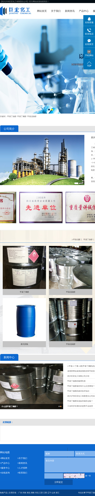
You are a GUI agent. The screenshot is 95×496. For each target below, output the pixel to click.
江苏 (41, 493)
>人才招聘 (22, 468)
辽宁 (49, 493)
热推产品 (3, 493)
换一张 (88, 476)
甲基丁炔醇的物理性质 (76, 381)
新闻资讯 (70, 11)
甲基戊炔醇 (31, 116)
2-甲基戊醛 (76, 239)
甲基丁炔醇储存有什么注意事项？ (81, 386)
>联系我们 (22, 473)
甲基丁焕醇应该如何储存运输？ (80, 401)
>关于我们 (22, 458)
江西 (45, 493)
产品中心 (84, 11)
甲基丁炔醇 (11, 116)
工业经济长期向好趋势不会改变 (80, 406)
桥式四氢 (24, 344)
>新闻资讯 (22, 463)
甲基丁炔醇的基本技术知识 (78, 391)
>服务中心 (5, 468)
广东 (20, 493)
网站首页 (42, 11)
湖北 (28, 493)
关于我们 (56, 11)
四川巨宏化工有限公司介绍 (78, 376)
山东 (53, 493)
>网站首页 (5, 458)
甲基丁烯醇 (21, 116)
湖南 (32, 493)
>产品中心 (5, 463)
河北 (37, 493)
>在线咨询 (5, 473)
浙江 (57, 493)
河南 (24, 493)
